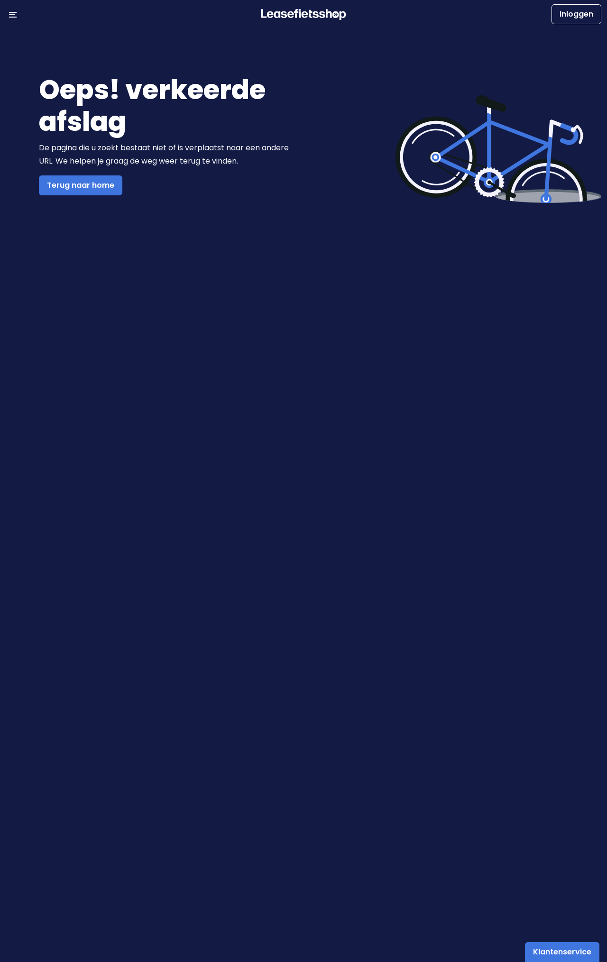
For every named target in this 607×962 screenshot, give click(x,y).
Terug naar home (80, 185)
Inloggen (576, 14)
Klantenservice (562, 951)
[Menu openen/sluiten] (13, 14)
